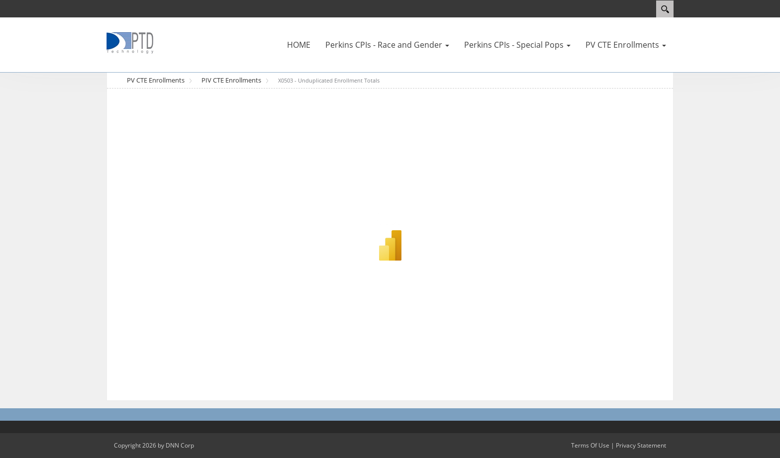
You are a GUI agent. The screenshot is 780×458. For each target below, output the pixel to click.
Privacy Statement (641, 445)
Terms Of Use (590, 445)
